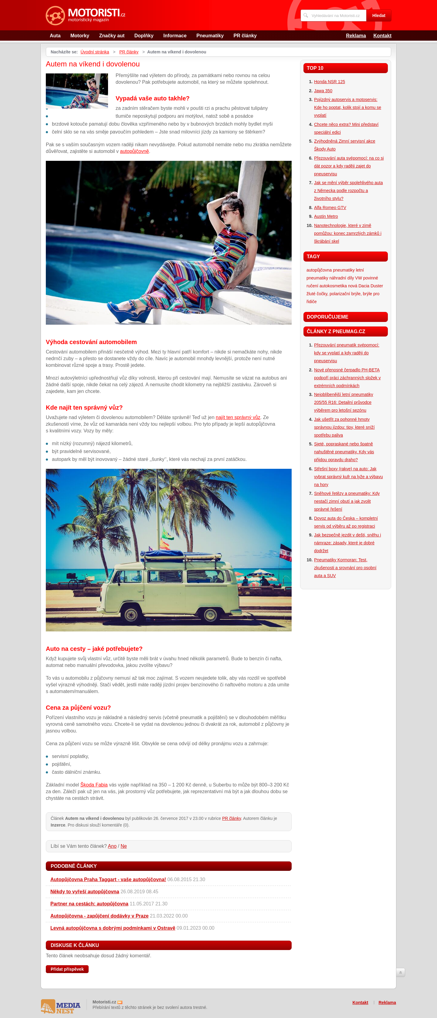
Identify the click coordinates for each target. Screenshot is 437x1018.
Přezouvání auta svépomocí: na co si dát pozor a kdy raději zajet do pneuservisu (349, 166)
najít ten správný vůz (238, 417)
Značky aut (112, 35)
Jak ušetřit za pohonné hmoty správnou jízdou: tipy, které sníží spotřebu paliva (344, 427)
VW (358, 278)
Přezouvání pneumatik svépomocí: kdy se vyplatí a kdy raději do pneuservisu (346, 353)
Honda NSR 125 (329, 81)
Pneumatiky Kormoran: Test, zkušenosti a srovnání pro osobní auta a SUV (345, 567)
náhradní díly (341, 278)
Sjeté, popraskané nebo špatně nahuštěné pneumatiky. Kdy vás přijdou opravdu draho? (344, 451)
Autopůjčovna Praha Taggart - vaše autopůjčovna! (108, 879)
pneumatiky (344, 270)
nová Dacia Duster (365, 285)
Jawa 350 (323, 90)
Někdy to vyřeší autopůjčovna (84, 891)
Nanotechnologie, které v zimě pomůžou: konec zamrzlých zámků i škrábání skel (347, 233)
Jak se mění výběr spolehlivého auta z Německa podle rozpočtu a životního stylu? (348, 190)
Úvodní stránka (94, 51)
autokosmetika (333, 285)
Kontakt (382, 35)
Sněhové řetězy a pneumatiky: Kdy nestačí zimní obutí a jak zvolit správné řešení (347, 501)
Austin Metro (326, 216)
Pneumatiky (210, 35)
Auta (55, 35)
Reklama (356, 35)
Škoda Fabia (94, 784)
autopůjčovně (134, 151)
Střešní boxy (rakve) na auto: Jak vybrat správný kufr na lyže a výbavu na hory (348, 476)
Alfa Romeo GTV (330, 207)
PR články (245, 35)
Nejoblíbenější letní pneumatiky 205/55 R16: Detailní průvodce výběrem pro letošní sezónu (343, 402)
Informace (174, 35)
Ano (112, 846)
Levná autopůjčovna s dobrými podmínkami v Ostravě (112, 928)
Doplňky (144, 35)
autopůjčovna (319, 270)
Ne (123, 846)
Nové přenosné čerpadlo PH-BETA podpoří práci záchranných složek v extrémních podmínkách (347, 377)
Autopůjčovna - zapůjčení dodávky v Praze (99, 915)
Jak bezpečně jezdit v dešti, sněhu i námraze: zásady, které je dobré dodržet (347, 543)
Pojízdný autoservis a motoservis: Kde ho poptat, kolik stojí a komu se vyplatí (347, 107)
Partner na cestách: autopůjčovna (89, 903)
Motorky (79, 35)
